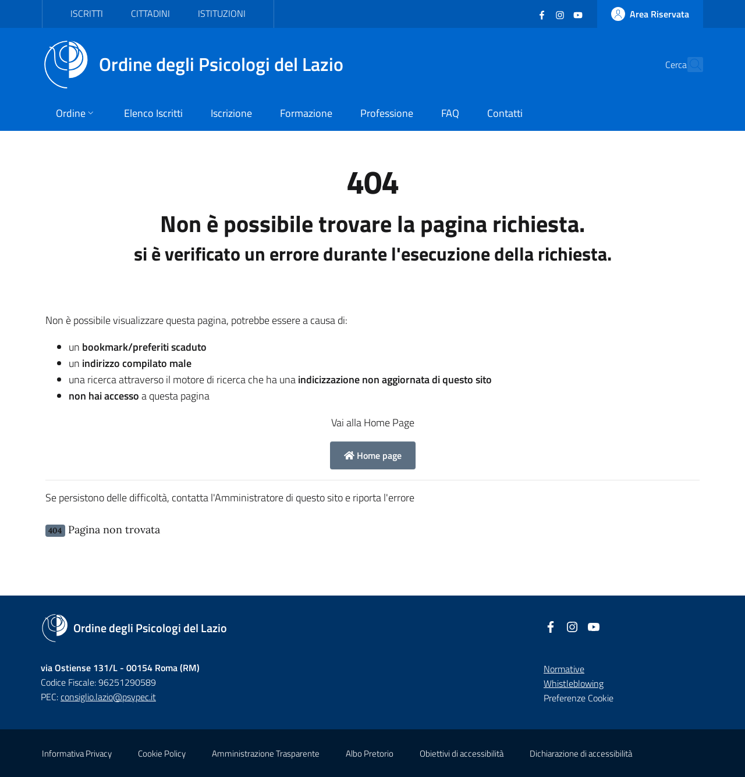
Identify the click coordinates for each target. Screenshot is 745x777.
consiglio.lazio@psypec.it (108, 697)
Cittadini (150, 13)
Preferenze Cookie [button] (578, 698)
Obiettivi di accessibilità (461, 753)
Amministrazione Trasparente (266, 753)
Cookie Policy (162, 753)
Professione (386, 113)
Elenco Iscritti (153, 113)
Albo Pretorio (369, 753)
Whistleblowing (574, 683)
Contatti (505, 113)
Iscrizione (231, 113)
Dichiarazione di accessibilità (581, 753)
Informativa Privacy (77, 753)
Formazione (306, 113)
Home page (373, 455)
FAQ (450, 113)
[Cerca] (689, 65)
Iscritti (86, 13)
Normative (564, 669)
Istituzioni (222, 13)
